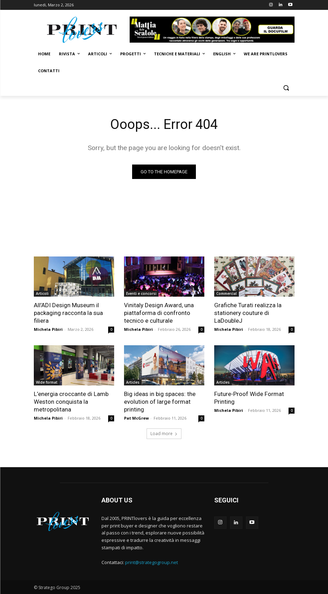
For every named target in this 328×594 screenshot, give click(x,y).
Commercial (226, 293)
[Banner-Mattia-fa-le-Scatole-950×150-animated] (212, 30)
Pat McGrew (136, 418)
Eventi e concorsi (141, 293)
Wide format (46, 382)
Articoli (42, 293)
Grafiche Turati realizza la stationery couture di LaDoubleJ (247, 313)
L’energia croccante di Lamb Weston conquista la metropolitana (71, 401)
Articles (133, 382)
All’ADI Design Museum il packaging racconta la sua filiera (68, 313)
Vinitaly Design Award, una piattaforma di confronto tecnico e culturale (159, 313)
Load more (164, 434)
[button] (286, 88)
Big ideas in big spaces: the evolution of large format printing (160, 401)
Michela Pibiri (48, 329)
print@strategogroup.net (151, 562)
